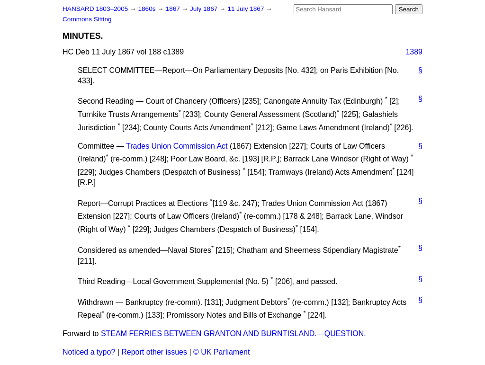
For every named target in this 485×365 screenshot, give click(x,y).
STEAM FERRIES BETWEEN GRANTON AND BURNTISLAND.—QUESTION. (233, 333)
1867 (174, 8)
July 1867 (204, 8)
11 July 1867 (246, 8)
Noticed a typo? (89, 352)
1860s (147, 8)
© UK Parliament (221, 352)
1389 (413, 52)
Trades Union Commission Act (177, 146)
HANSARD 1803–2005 (95, 8)
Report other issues (154, 352)
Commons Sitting (87, 19)
